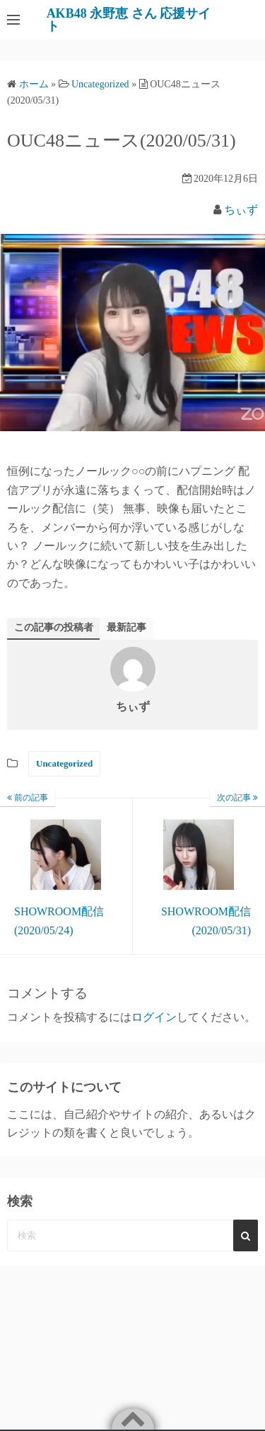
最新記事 (126, 627)
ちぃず (241, 210)
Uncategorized (64, 763)
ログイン (154, 1017)
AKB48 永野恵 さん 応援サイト (129, 19)
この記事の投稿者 (53, 627)
